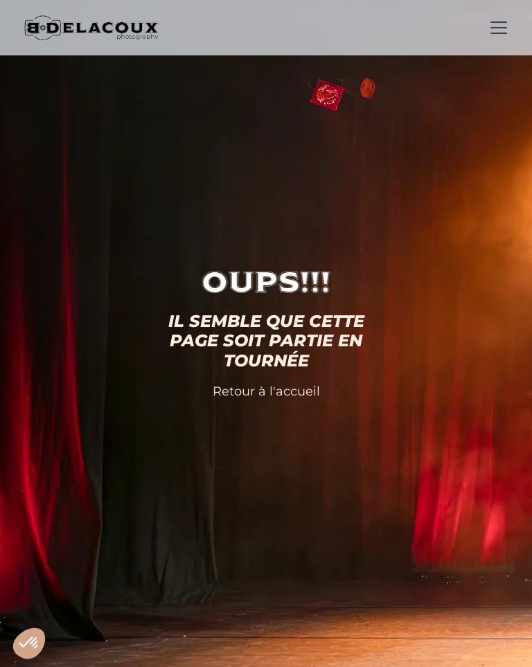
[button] (496, 27)
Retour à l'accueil (266, 391)
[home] (91, 28)
